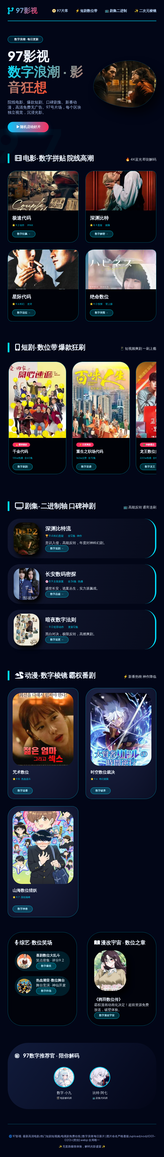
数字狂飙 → (24, 233)
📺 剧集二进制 (116, 10)
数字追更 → (57, 639)
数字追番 (23, 790)
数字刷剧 (23, 466)
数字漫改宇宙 (106, 1015)
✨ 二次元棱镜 (145, 10)
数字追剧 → (57, 548)
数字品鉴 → (57, 594)
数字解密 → (101, 233)
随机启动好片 (28, 127)
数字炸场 (46, 990)
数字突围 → (101, 312)
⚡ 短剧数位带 (86, 10)
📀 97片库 (60, 10)
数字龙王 (150, 466)
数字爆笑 (46, 965)
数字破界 (100, 790)
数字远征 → (24, 312)
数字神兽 (23, 908)
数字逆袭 (86, 466)
